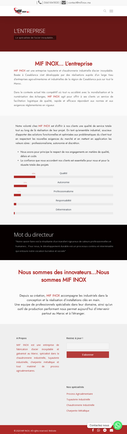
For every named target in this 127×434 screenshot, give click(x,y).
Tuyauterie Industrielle (78, 399)
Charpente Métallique (77, 410)
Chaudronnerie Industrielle (80, 405)
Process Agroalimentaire (79, 393)
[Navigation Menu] (111, 11)
